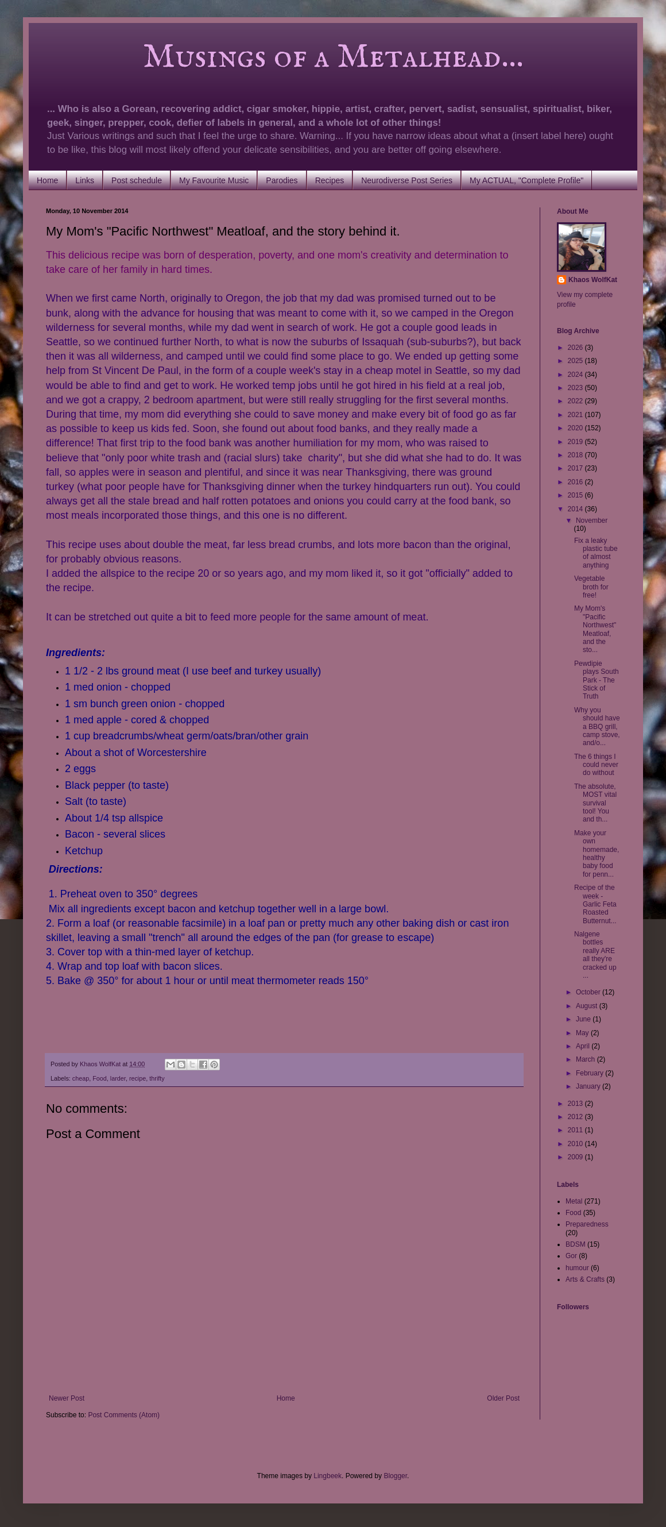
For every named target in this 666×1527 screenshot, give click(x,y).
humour (577, 1268)
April (583, 1046)
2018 (576, 455)
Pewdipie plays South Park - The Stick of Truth (596, 680)
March (586, 1059)
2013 (576, 1104)
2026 (576, 348)
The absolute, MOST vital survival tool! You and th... (595, 803)
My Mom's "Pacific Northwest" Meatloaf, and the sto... (595, 629)
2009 (576, 1157)
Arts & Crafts (585, 1279)
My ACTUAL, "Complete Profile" (526, 180)
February (590, 1073)
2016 (576, 482)
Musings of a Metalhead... (285, 57)
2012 (576, 1117)
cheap (80, 1078)
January (589, 1086)
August (587, 1006)
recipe (137, 1078)
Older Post (503, 1398)
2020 (576, 428)
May (583, 1033)
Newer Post (66, 1398)
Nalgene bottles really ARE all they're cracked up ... (595, 955)
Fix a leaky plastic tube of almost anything (596, 553)
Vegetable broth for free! (591, 586)
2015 (576, 495)
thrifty (156, 1078)
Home (47, 180)
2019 (576, 442)
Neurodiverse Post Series (406, 180)
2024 (576, 375)
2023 (576, 388)
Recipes (329, 180)
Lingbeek (327, 1476)
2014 (576, 509)
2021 (576, 415)
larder (118, 1078)
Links (84, 180)
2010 (576, 1144)
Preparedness (587, 1224)
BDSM (576, 1244)
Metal (574, 1201)
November (591, 520)
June (584, 1019)
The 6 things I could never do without (596, 765)
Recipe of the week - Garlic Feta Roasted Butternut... (595, 904)
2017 (576, 468)
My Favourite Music (214, 180)
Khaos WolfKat (592, 280)
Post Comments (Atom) (124, 1415)
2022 (576, 401)
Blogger (395, 1476)
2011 (576, 1130)
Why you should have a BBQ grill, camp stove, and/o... (597, 726)
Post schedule (136, 180)
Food (99, 1078)
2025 (576, 361)
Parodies (281, 180)
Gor (571, 1256)
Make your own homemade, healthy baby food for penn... (596, 853)
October (589, 992)
